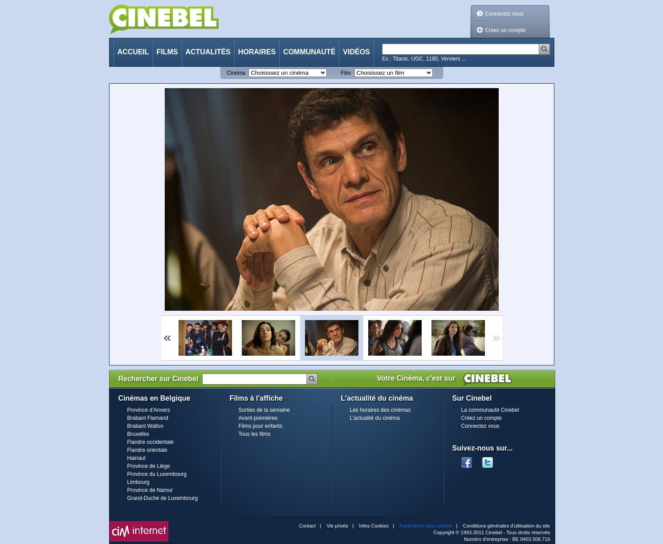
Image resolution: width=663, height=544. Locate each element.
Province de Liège (148, 466)
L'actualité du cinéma (375, 418)
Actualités (208, 52)
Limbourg (138, 482)
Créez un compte (505, 30)
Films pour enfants (261, 426)
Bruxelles (138, 434)
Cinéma (236, 73)
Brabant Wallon (145, 426)
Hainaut (136, 458)
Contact (307, 525)
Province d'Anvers (148, 410)
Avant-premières (258, 418)
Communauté (309, 52)
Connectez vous (504, 14)
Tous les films (255, 434)
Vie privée (337, 525)
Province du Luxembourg (157, 474)
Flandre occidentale (150, 442)
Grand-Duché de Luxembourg (162, 498)
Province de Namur (150, 490)
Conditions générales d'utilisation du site (506, 525)
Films (167, 52)
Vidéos (356, 52)
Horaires (257, 52)
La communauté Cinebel (490, 410)
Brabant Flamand (147, 418)
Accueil (133, 52)
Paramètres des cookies (425, 525)
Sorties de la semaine (264, 410)
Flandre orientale (147, 450)
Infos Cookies (374, 525)
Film (346, 73)
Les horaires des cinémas (380, 410)
